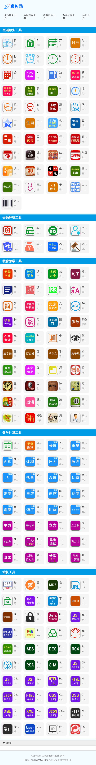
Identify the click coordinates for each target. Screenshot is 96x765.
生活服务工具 (10, 17)
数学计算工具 (69, 17)
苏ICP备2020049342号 (36, 759)
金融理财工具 (30, 17)
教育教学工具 (49, 17)
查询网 (52, 755)
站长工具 (86, 17)
